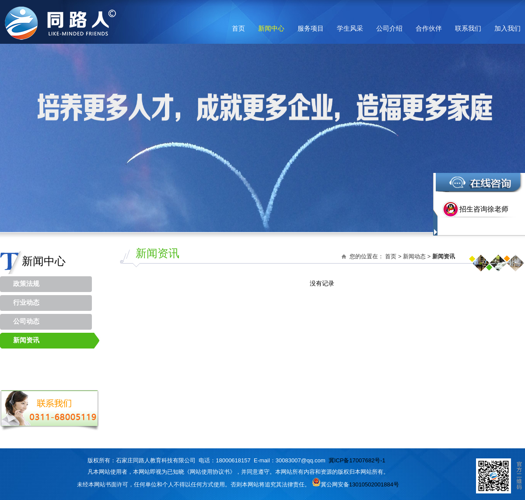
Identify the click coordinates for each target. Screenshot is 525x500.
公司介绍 (389, 28)
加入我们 (507, 28)
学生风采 (350, 28)
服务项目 (311, 28)
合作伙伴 (429, 28)
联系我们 (468, 28)
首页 (238, 28)
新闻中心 (271, 28)
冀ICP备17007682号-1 (357, 460)
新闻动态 (414, 256)
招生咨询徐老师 (483, 209)
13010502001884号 (374, 484)
